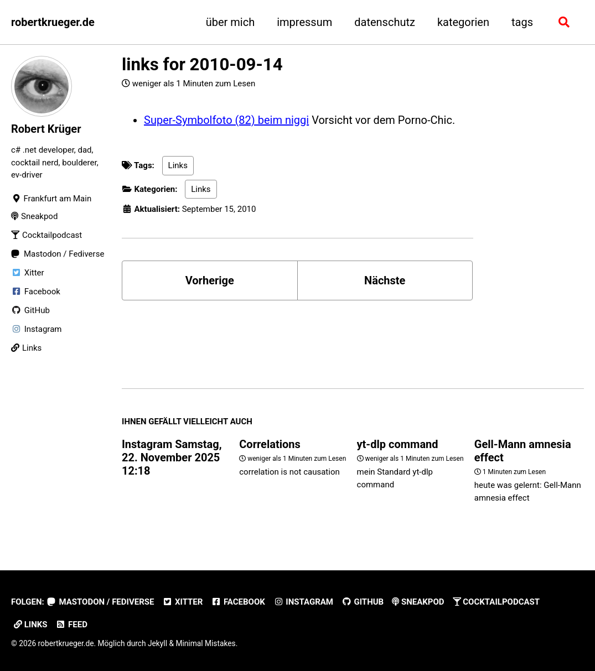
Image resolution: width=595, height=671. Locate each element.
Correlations (269, 444)
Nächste (384, 280)
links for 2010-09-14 (202, 64)
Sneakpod (418, 602)
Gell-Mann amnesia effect (522, 451)
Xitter (182, 602)
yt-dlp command (397, 444)
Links (178, 165)
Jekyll (157, 643)
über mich (230, 22)
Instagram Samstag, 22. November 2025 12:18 (172, 457)
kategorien (463, 22)
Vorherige (209, 280)
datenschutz (384, 22)
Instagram (303, 602)
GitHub (363, 602)
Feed (71, 625)
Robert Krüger (46, 129)
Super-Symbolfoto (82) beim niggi (226, 120)
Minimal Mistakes (205, 643)
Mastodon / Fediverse (100, 602)
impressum (304, 22)
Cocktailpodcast (496, 602)
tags (522, 22)
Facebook (238, 602)
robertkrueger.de (53, 22)
